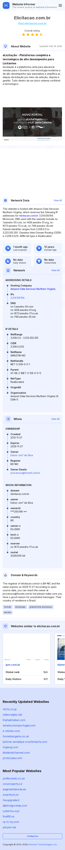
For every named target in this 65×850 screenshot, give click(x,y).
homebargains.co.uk (16, 736)
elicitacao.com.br (28, 215)
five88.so (8, 816)
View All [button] (58, 200)
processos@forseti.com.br (25, 472)
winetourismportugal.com (19, 725)
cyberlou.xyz (11, 811)
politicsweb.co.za (14, 778)
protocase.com (12, 758)
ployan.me (9, 827)
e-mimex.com (11, 731)
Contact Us (32, 836)
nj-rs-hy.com (11, 822)
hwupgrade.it (11, 800)
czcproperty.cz (12, 784)
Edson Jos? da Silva (22, 455)
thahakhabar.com (14, 720)
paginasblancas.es (14, 789)
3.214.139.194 (17, 297)
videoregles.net (12, 714)
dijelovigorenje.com (15, 805)
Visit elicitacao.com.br (32, 23)
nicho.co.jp (10, 709)
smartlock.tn (11, 794)
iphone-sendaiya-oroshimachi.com (25, 741)
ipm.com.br (13, 664)
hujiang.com (10, 747)
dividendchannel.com (16, 752)
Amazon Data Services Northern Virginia (33, 288)
